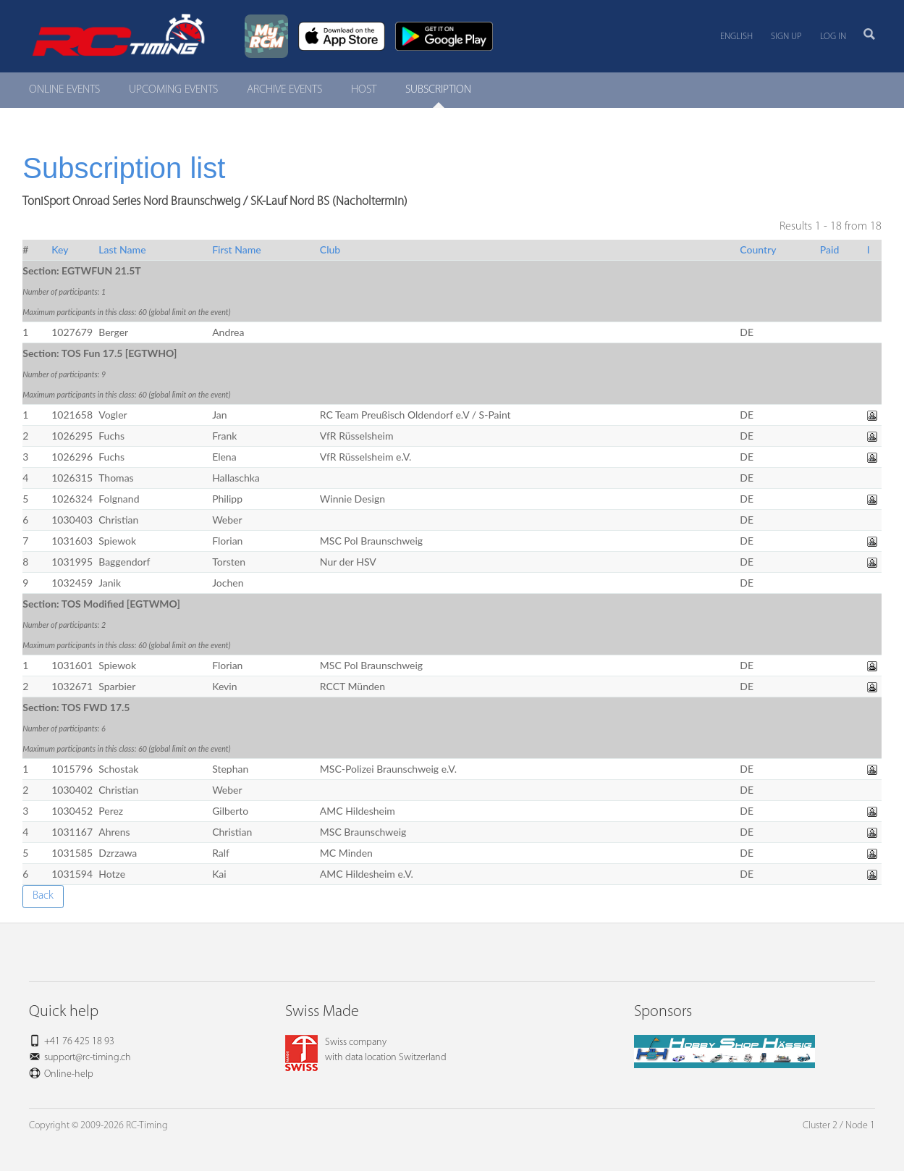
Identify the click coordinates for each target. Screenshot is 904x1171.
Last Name (121, 249)
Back (43, 896)
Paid (830, 249)
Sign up (786, 36)
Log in (833, 36)
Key (59, 249)
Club (330, 249)
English (736, 36)
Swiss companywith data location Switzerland (366, 1050)
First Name (236, 249)
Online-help (68, 1074)
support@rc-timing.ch (87, 1057)
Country (758, 249)
